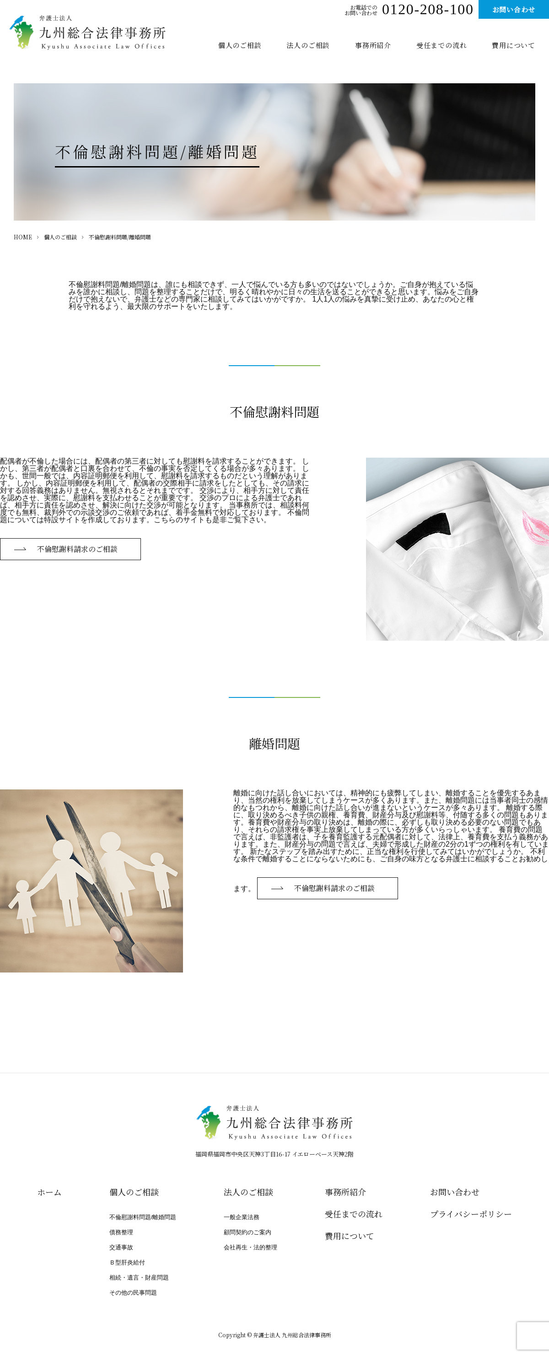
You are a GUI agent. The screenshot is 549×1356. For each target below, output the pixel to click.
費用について (513, 45)
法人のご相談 (308, 45)
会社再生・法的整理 (250, 1247)
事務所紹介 (373, 45)
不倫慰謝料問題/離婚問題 (143, 1217)
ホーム (49, 1192)
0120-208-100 (428, 11)
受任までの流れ (441, 45)
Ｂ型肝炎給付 (127, 1262)
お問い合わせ (514, 9)
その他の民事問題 (133, 1293)
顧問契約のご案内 (247, 1232)
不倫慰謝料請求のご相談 (77, 549)
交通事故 (121, 1247)
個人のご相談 (240, 45)
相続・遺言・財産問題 (139, 1277)
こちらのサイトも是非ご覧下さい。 (212, 520)
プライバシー (471, 1214)
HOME (23, 237)
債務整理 (121, 1232)
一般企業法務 (241, 1217)
